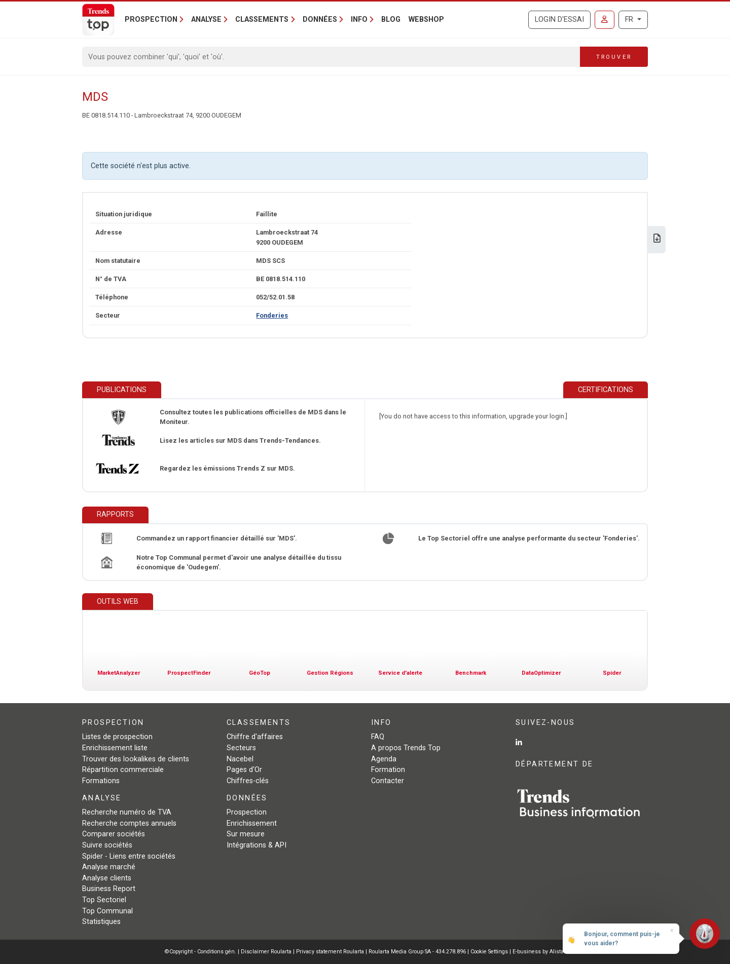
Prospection (247, 812)
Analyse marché (108, 867)
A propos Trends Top (406, 748)
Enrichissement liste (115, 748)
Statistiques (101, 921)
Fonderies (272, 315)
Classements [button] (261, 19)
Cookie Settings (489, 951)
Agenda (383, 759)
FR (630, 19)
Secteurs (241, 748)
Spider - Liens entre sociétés (128, 856)
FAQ (377, 736)
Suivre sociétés (107, 845)
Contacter (387, 781)
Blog (390, 19)
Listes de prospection (117, 736)
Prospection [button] (151, 19)
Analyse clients (106, 878)
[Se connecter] (604, 20)
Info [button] (359, 19)
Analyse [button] (206, 19)
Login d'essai (559, 19)
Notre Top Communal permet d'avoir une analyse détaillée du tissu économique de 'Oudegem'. (238, 562)
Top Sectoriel (104, 900)
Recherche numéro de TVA (126, 812)
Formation (388, 769)
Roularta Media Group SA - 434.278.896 (418, 951)
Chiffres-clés (248, 781)
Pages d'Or (244, 769)
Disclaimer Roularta (266, 951)
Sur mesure (246, 834)
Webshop (426, 19)
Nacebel (240, 759)
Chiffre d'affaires (255, 736)
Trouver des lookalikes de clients (135, 759)
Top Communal (107, 911)
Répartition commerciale (123, 769)
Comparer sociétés (113, 834)
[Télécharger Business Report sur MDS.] (657, 239)
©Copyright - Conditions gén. (200, 951)
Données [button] (320, 19)
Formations (101, 781)
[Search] (331, 57)
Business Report (108, 888)
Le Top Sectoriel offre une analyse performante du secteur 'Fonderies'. (529, 538)
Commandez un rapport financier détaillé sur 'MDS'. (216, 538)
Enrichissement (252, 823)
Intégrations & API (256, 845)
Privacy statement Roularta (330, 951)
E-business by (539, 951)
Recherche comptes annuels (129, 823)
